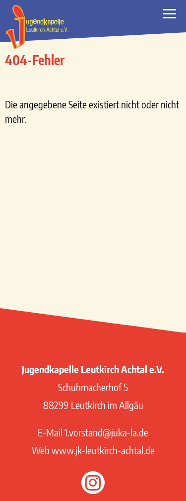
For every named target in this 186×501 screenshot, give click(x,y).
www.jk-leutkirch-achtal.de (103, 450)
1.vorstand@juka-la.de (106, 432)
